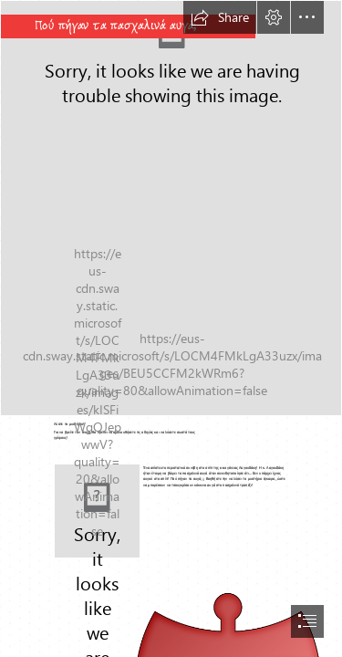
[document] (171, 328)
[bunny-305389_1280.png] (97, 511)
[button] (219, 17)
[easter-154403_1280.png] (171, 208)
